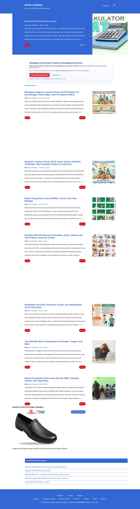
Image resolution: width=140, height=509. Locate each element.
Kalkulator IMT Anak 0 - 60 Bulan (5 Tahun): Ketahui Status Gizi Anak (47, 474)
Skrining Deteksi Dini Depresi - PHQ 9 (37, 482)
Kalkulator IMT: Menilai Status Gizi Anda (41, 21)
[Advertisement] (55, 140)
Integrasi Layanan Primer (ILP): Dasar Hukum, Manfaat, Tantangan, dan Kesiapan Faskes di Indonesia (53, 162)
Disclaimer (76, 499)
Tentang (86, 499)
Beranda (36, 499)
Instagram (79, 495)
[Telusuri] (105, 6)
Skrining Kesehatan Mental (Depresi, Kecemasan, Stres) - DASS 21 (46, 478)
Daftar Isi (103, 499)
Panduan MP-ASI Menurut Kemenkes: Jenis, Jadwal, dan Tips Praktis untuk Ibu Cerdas (54, 236)
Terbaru (82, 45)
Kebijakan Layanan (49, 499)
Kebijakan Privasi (64, 499)
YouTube (70, 495)
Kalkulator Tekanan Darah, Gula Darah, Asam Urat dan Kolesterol (46, 467)
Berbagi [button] (27, 45)
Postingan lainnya (78, 412)
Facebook (60, 495)
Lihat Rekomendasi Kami (39, 75)
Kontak (94, 499)
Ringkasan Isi (56, 75)
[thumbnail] (103, 102)
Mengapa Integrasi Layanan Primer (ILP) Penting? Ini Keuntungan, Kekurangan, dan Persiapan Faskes (52, 93)
